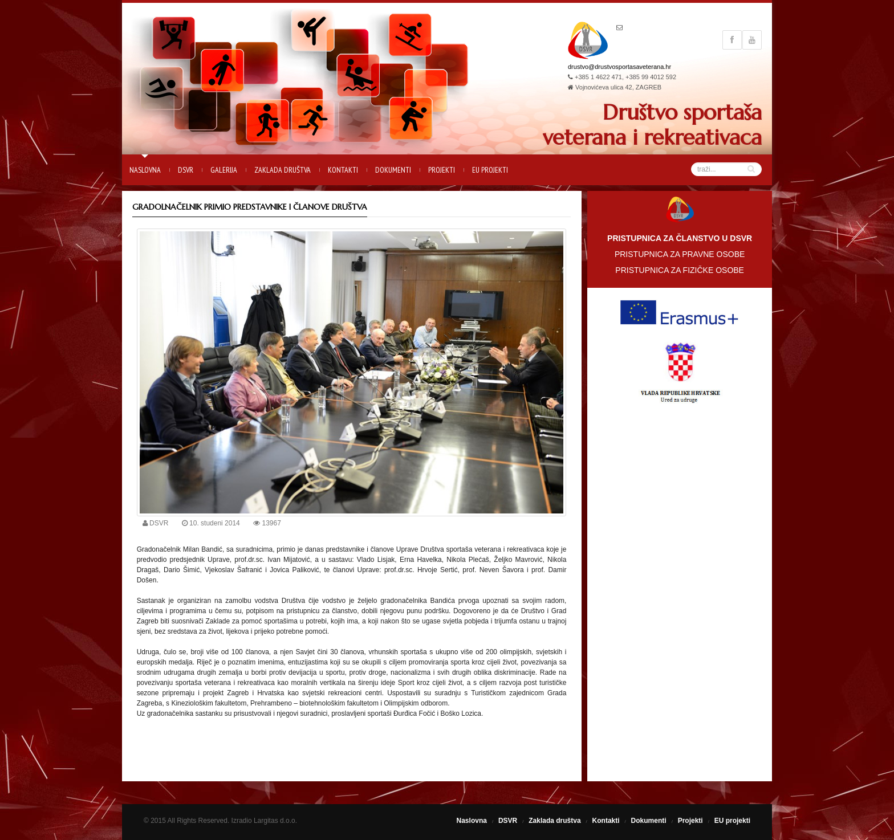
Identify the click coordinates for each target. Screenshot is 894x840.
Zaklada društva (282, 170)
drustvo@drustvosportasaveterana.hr (619, 66)
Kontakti (343, 170)
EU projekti (490, 170)
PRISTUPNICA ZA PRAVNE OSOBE (680, 254)
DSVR (185, 170)
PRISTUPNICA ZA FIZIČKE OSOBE (679, 270)
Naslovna (145, 170)
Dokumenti (393, 170)
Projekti (441, 170)
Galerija (223, 170)
